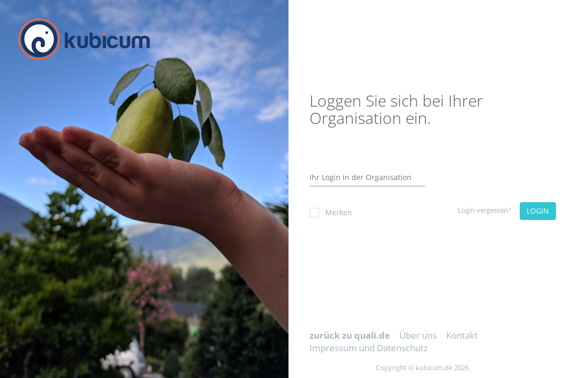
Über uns (418, 335)
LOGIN (538, 211)
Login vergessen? (484, 210)
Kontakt (462, 335)
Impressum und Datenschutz (369, 348)
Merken (331, 212)
